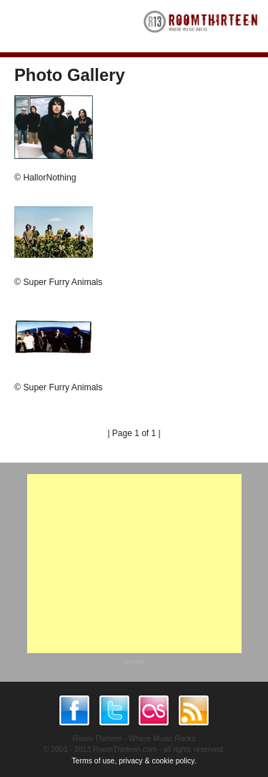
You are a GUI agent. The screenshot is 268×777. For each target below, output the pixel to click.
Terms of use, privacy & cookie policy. (133, 760)
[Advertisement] (134, 563)
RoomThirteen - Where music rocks (201, 26)
